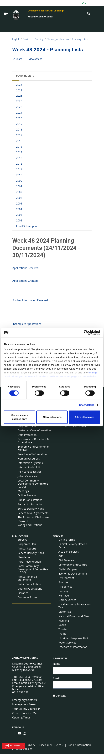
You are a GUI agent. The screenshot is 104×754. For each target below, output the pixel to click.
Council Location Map (25, 713)
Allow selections (52, 417)
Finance (63, 582)
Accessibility (14, 746)
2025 (19, 90)
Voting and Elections (30, 525)
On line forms (66, 539)
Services (27, 39)
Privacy (30, 745)
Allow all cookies (84, 417)
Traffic (62, 633)
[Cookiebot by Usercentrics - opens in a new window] (86, 332)
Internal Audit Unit (29, 467)
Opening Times (21, 717)
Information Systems (30, 463)
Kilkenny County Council (40, 16)
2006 (19, 198)
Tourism (63, 629)
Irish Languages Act (29, 471)
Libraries (23, 593)
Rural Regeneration (29, 561)
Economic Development (72, 573)
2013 (19, 158)
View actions (33, 58)
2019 (19, 124)
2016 (19, 141)
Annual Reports (27, 548)
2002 (19, 220)
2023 (19, 101)
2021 (19, 112)
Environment (66, 578)
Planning (39, 39)
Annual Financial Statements (27, 578)
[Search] (88, 13)
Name (56, 663)
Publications (20, 536)
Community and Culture (72, 564)
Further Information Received (30, 300)
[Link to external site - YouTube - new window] (19, 733)
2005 (19, 203)
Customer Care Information (34, 430)
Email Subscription (27, 226)
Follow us (18, 727)
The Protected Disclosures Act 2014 (33, 519)
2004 (19, 209)
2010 (19, 175)
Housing (63, 591)
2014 (19, 152)
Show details (86, 404)
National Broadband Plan (73, 616)
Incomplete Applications (26, 324)
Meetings (23, 491)
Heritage (63, 595)
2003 (19, 215)
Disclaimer (45, 745)
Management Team (24, 704)
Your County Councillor (26, 709)
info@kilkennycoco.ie (33, 683)
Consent (61, 695)
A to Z (59, 745)
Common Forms (27, 597)
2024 (19, 96)
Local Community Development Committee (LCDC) (33, 483)
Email (56, 678)
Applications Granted (25, 281)
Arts (60, 556)
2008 (19, 186)
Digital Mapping (67, 569)
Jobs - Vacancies (27, 476)
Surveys (22, 539)
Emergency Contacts (24, 700)
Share (17, 58)
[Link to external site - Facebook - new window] (14, 733)
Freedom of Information (32, 454)
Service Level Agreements (33, 513)
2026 (19, 85)
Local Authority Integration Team (74, 605)
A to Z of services (68, 551)
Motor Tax (64, 611)
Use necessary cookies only (19, 417)
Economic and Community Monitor (33, 448)
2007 (19, 192)
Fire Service (65, 586)
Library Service (67, 600)
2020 (19, 118)
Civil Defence (66, 560)
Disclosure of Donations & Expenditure (33, 440)
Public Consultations (30, 500)
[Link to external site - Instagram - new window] (24, 733)
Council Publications (30, 588)
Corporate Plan (27, 544)
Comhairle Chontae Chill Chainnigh (46, 10)
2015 (19, 146)
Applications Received (25, 268)
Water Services (67, 642)
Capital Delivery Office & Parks (73, 545)
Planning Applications (58, 39)
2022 (19, 107)
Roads (62, 625)
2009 (19, 181)
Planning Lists (79, 39)
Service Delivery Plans (31, 508)
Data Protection (27, 435)
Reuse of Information (30, 504)
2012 (19, 163)
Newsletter (24, 557)
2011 (19, 169)
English (16, 39)
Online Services (27, 495)
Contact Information (25, 658)
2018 (19, 129)
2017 (19, 135)
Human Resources (29, 458)
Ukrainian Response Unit (73, 638)
